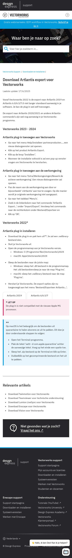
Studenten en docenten (50, 488)
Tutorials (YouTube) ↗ (49, 502)
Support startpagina (48, 465)
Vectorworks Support (11, 72)
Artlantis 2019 (14, 295)
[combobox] (36, 48)
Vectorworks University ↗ (51, 507)
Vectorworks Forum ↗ (49, 525)
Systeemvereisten (47, 479)
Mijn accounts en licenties (51, 470)
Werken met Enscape (14, 516)
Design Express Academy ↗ (52, 512)
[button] (68, 5)
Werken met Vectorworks (51, 484)
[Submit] (6, 49)
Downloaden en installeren (34, 72)
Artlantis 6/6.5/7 (39, 295)
